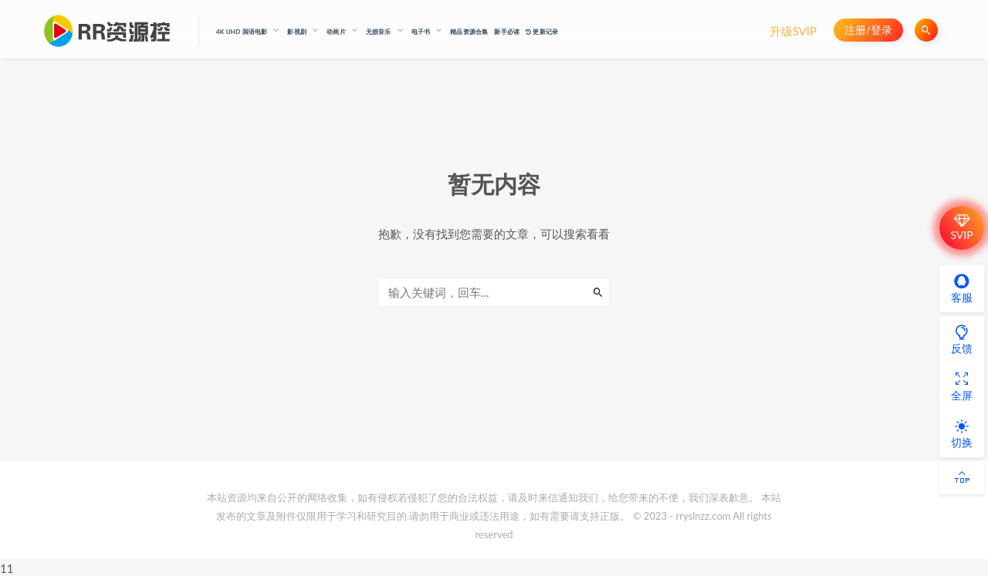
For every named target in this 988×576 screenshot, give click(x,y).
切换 (962, 433)
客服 (962, 288)
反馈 (962, 339)
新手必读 (506, 31)
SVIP (961, 227)
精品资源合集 (469, 31)
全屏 (962, 386)
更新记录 (542, 31)
